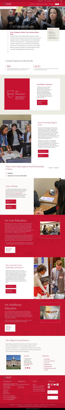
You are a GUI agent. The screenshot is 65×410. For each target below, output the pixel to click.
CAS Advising (47, 359)
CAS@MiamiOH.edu (28, 363)
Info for (54, 1)
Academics (32, 4)
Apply (57, 4)
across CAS (18, 193)
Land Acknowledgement (28, 404)
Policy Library (45, 406)
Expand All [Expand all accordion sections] (51, 167)
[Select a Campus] (10, 384)
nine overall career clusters (14, 194)
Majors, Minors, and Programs (39, 386)
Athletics (46, 4)
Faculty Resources (48, 366)
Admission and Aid (39, 4)
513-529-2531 (14, 397)
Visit (45, 1)
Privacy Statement (36, 404)
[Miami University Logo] (7, 4)
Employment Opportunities (38, 387)
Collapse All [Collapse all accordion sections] (56, 167)
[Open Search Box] (61, 1)
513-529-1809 (12, 395)
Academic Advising (52, 35)
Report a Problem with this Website (36, 406)
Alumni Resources (48, 364)
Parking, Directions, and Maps (39, 391)
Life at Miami (51, 4)
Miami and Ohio (21, 387)
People (34, 384)
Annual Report (21, 386)
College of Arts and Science (7, 7)
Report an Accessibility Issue (51, 404)
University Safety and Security (39, 389)
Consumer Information (19, 404)
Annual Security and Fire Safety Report (24, 406)
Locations (49, 1)
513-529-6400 (11, 399)
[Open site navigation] (61, 4)
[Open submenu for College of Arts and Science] (17, 7)
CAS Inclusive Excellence (49, 360)
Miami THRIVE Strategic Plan (23, 384)
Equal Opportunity (12, 404)
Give (58, 1)
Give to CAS (46, 362)
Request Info (40, 1)
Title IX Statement (42, 404)
